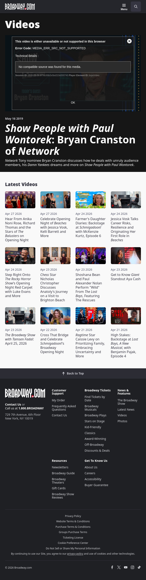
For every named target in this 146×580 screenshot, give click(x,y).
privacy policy (75, 553)
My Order (58, 400)
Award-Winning (95, 439)
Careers (90, 473)
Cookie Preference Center (73, 543)
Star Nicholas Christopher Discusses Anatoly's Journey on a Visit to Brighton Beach (54, 287)
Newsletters (60, 467)
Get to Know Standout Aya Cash (126, 276)
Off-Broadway (94, 445)
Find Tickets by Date (95, 398)
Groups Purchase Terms (73, 532)
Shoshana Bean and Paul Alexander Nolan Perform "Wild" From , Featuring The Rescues (89, 287)
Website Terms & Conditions (73, 521)
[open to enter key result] (136, 6)
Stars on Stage (95, 421)
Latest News (126, 409)
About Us (91, 467)
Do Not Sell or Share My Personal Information (73, 548)
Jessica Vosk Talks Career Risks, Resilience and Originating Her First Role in (124, 229)
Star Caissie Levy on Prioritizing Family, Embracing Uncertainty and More (90, 345)
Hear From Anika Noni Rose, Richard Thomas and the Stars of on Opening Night (20, 229)
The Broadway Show (128, 402)
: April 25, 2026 (20, 339)
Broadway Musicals (92, 407)
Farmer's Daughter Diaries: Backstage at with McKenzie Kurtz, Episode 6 (91, 227)
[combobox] (134, 6)
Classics (90, 433)
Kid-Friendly (93, 427)
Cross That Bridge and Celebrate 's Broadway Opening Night (54, 343)
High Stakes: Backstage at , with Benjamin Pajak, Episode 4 (124, 345)
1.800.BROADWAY (31, 408)
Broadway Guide (63, 473)
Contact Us (13, 404)
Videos (122, 415)
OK (73, 102)
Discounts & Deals (97, 450)
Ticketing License (73, 537)
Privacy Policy (73, 516)
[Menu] (124, 7)
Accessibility (93, 479)
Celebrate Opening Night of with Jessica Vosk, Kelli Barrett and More (55, 227)
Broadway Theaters (59, 480)
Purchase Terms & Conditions (72, 527)
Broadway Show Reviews (63, 495)
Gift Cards (59, 488)
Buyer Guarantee (96, 485)
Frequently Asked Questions (64, 407)
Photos (122, 421)
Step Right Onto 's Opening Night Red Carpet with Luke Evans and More (18, 285)
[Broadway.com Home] (20, 6)
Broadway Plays (95, 415)
